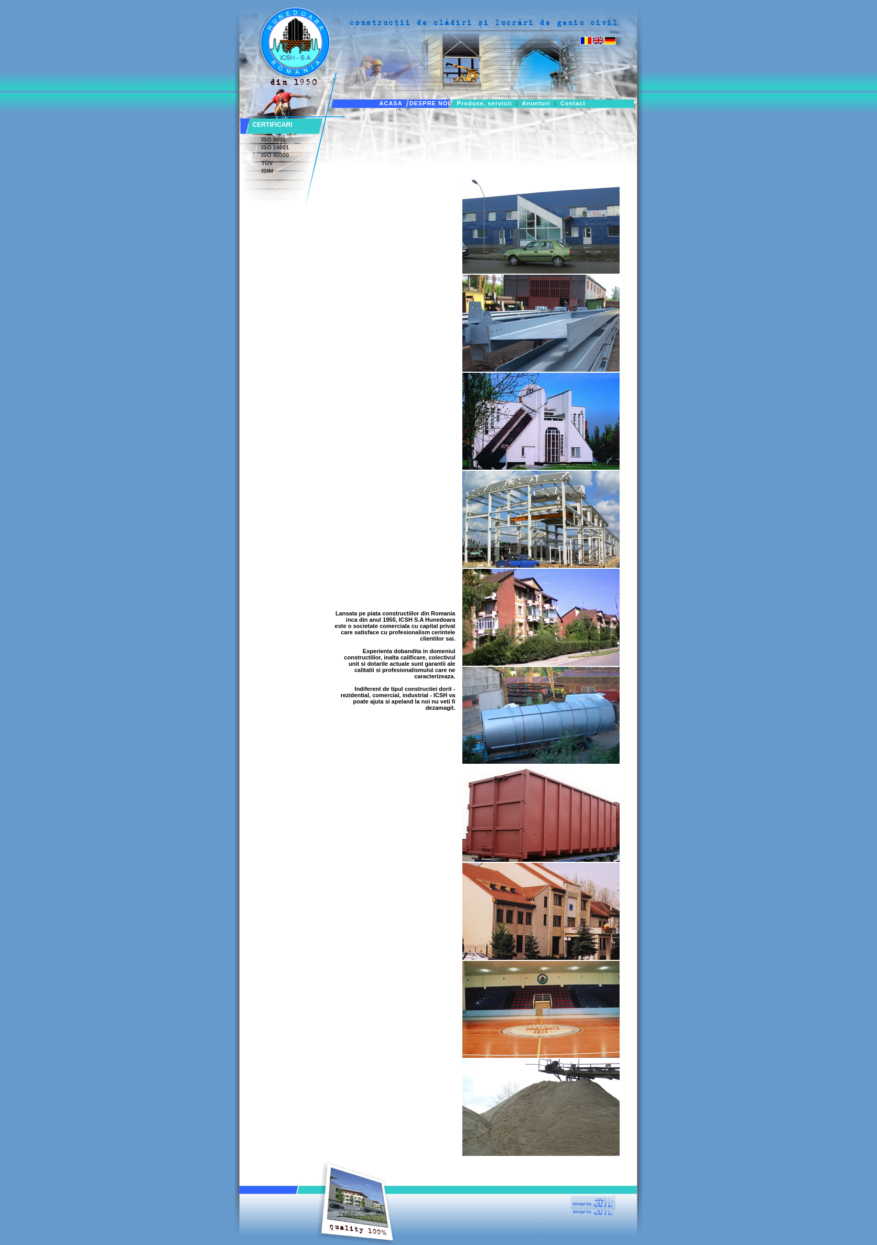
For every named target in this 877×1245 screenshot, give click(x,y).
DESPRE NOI (429, 103)
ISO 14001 (275, 147)
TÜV (267, 163)
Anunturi (536, 103)
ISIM (268, 171)
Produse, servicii (484, 103)
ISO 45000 (275, 155)
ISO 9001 (274, 139)
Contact (573, 103)
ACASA (391, 103)
